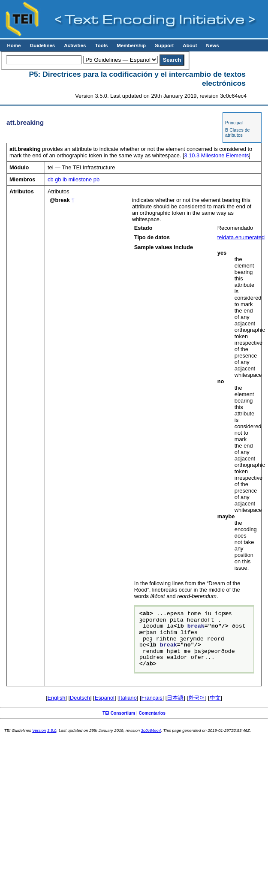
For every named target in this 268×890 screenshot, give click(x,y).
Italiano (128, 698)
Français (152, 698)
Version (39, 730)
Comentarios (152, 713)
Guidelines (42, 45)
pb (96, 179)
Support (164, 45)
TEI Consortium (118, 713)
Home (14, 45)
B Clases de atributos (237, 132)
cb (51, 179)
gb (58, 179)
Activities (75, 45)
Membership (131, 45)
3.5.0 (51, 730)
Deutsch (80, 698)
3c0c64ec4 (151, 730)
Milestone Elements (216, 155)
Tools (101, 45)
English (56, 698)
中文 (215, 698)
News (212, 45)
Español (104, 698)
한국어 (196, 698)
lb (65, 179)
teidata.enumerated (241, 237)
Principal (234, 122)
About (190, 45)
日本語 (175, 698)
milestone (80, 179)
